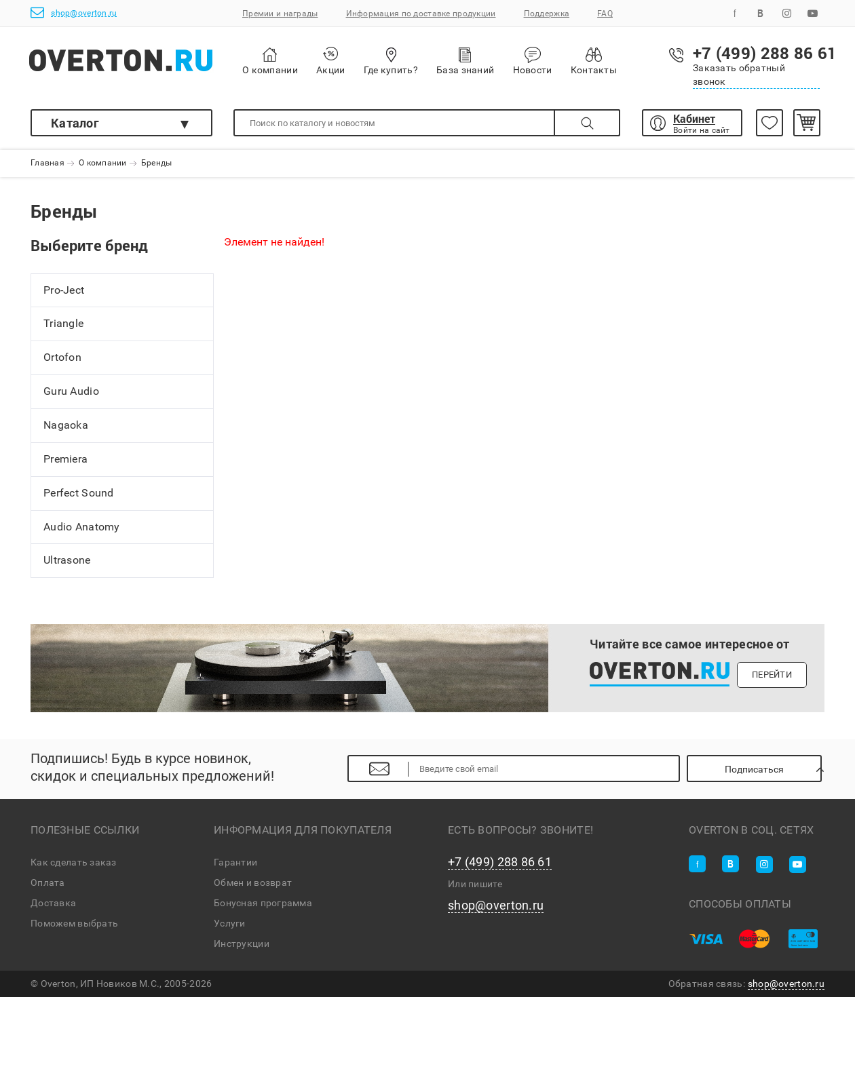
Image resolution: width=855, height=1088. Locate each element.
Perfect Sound (78, 492)
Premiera (65, 458)
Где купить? (391, 60)
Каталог (75, 123)
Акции (330, 60)
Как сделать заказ (74, 862)
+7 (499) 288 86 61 (500, 862)
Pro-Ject (63, 290)
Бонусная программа (263, 902)
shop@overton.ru (74, 12)
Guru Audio (71, 391)
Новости (532, 61)
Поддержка (547, 13)
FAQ (605, 13)
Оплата (48, 882)
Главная (47, 163)
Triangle (63, 323)
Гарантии (235, 862)
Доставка (53, 902)
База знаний (465, 60)
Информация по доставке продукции (421, 13)
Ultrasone (67, 560)
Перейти (772, 674)
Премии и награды (280, 13)
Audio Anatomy (81, 526)
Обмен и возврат (253, 882)
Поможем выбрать (74, 923)
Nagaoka (65, 425)
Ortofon (62, 357)
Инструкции (241, 943)
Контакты (594, 60)
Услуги (230, 923)
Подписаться (754, 769)
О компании (270, 61)
